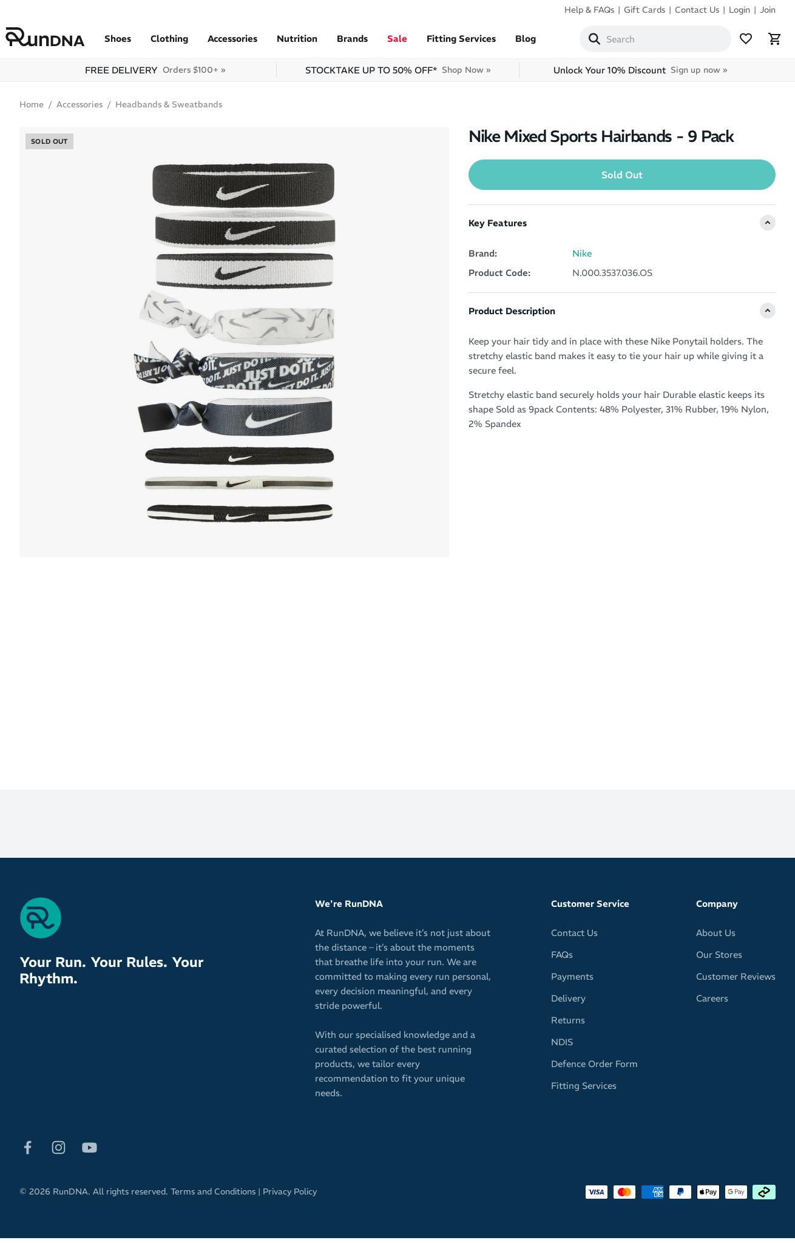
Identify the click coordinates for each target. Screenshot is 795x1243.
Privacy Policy (290, 1196)
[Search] (598, 41)
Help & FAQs (589, 9)
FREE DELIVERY (155, 75)
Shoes (131, 43)
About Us (716, 937)
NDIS (562, 1047)
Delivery (568, 1003)
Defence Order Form (594, 1068)
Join (768, 9)
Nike (582, 258)
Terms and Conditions (213, 1196)
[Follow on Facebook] (27, 1151)
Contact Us (697, 9)
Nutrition (311, 43)
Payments (572, 981)
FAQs (562, 959)
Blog (539, 43)
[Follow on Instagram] (58, 1151)
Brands (366, 43)
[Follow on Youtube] (89, 1151)
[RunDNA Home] (59, 40)
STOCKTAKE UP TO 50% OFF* (397, 75)
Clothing (183, 43)
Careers (712, 1003)
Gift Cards (644, 9)
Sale (411, 43)
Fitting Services (475, 43)
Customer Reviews (736, 981)
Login (739, 9)
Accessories (246, 43)
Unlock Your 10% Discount (640, 75)
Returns (568, 1025)
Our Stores (719, 959)
